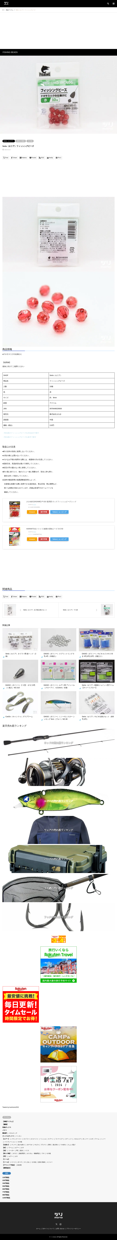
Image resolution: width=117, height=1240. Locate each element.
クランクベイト (16, 1139)
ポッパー (85, 1139)
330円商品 (5, 1183)
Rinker (34, 504)
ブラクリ (43, 1145)
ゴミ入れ (27, 1162)
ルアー (17, 1147)
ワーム (97, 1139)
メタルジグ (77, 1139)
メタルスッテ (13, 1133)
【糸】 (4, 1150)
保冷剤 (19, 1165)
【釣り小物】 (20, 141)
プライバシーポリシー (73, 1228)
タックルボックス (8, 1136)
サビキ (36, 1145)
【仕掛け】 (6, 1145)
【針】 (4, 1147)
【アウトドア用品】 (8, 1165)
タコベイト (34, 1139)
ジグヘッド (68, 1139)
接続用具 (22, 1153)
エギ (91, 1139)
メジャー (50, 1162)
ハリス (27, 1150)
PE (17, 1150)
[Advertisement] (58, 31)
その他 (30, 141)
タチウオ (29, 1145)
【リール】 (6, 1159)
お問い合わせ (60, 1228)
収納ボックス (6, 1127)
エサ (22, 1147)
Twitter (56, 1224)
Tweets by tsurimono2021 (10, 1107)
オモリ (15, 1153)
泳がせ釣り (21, 1145)
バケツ (4, 1130)
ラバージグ (59, 1139)
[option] (58, 95)
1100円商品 (6, 1198)
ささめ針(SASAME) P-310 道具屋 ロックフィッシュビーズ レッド (51, 502)
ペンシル (43, 1139)
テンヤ (13, 1145)
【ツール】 (6, 1162)
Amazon (32, 512)
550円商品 (5, 1186)
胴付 (49, 1145)
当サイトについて (48, 1228)
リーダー (11, 1150)
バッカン (19, 1136)
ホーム (38, 1228)
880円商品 (5, 1195)
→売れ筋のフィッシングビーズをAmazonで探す (20, 433)
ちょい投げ (71, 1145)
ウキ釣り (63, 1145)
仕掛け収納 (41, 1162)
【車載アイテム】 (8, 1121)
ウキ (43, 1153)
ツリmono (53, 1237)
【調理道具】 (6, 1168)
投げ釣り (56, 1145)
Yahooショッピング (59, 512)
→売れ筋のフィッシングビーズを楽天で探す (19, 437)
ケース (13, 1162)
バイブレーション (10, 1142)
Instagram (60, 1224)
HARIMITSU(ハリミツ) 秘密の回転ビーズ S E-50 (44, 529)
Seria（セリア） (8, 141)
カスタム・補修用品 (33, 1153)
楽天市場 (44, 512)
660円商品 (5, 1189)
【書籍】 (5, 1124)
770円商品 (5, 1192)
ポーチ (20, 1162)
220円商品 (5, 1180)
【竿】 (4, 1156)
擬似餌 (4, 1133)
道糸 (21, 1150)
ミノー (103, 1139)
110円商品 (5, 1177)
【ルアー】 (6, 1139)
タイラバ (26, 1139)
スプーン (51, 1139)
